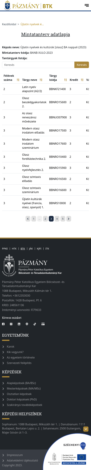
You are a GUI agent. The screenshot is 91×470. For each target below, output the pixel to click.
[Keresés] (38, 65)
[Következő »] (68, 219)
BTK (23, 248)
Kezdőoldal (9, 24)
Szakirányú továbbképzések (24, 405)
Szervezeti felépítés (19, 363)
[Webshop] (43, 324)
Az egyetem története (21, 357)
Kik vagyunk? (15, 352)
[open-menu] (86, 5)
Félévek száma (11, 78)
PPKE (5, 248)
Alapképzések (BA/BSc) (21, 383)
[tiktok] (35, 324)
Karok (10, 346)
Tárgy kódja (58, 78)
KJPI (39, 248)
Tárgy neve (32, 80)
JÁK (31, 248)
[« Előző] (28, 219)
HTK (14, 248)
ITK (47, 248)
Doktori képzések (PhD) (22, 399)
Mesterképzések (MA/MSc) (24, 388)
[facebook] (4, 324)
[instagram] (11, 324)
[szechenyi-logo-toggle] (85, 429)
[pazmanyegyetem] (42, 5)
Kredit (76, 80)
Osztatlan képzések (19, 394)
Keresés (82, 65)
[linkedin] (19, 324)
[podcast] (27, 324)
